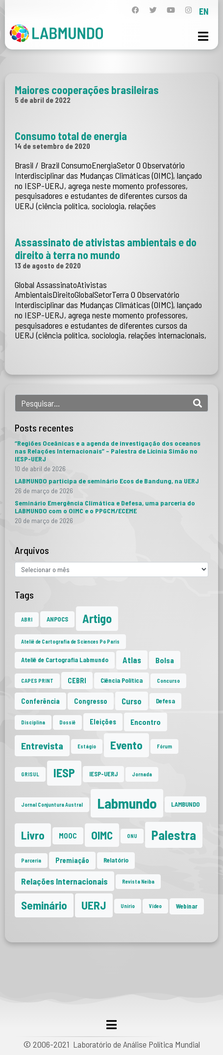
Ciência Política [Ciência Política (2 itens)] (121, 680)
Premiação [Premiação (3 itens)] (72, 860)
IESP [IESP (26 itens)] (64, 773)
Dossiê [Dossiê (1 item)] (67, 722)
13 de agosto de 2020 (48, 265)
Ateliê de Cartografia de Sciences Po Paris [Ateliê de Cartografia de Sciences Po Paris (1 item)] (70, 641)
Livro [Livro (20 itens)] (33, 835)
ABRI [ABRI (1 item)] (26, 619)
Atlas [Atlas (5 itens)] (132, 660)
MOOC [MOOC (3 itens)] (68, 836)
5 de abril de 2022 (43, 100)
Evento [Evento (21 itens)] (126, 745)
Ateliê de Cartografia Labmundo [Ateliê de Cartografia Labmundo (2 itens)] (64, 660)
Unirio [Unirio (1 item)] (128, 906)
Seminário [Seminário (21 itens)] (44, 905)
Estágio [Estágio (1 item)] (86, 746)
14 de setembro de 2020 (52, 146)
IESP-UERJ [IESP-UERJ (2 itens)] (103, 774)
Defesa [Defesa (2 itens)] (165, 701)
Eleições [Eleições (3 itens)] (103, 722)
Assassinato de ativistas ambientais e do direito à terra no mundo (106, 248)
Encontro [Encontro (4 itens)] (145, 721)
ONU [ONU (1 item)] (132, 836)
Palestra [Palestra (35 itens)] (173, 834)
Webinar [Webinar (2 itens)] (187, 906)
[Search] (197, 403)
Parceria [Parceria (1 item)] (31, 860)
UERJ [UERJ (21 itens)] (93, 905)
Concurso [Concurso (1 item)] (168, 680)
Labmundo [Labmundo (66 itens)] (127, 803)
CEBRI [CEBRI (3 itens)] (77, 680)
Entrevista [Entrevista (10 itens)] (42, 745)
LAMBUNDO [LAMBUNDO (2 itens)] (185, 804)
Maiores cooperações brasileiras (87, 89)
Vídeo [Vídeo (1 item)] (155, 906)
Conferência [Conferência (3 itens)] (40, 701)
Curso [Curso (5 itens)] (132, 701)
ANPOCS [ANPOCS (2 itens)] (57, 619)
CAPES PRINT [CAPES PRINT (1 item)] (37, 680)
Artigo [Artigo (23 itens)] (97, 618)
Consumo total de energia (71, 135)
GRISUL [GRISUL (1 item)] (30, 774)
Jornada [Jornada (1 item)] (142, 774)
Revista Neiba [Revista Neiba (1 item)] (138, 881)
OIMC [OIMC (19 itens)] (102, 835)
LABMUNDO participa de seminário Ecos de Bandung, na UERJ (107, 481)
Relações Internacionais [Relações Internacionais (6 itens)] (64, 881)
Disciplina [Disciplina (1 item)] (33, 722)
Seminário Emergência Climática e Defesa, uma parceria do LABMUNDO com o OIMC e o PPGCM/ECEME (105, 507)
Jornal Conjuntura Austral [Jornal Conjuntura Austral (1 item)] (52, 804)
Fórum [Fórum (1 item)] (164, 746)
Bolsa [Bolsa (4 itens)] (164, 660)
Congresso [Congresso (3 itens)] (90, 701)
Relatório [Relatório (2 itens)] (115, 860)
